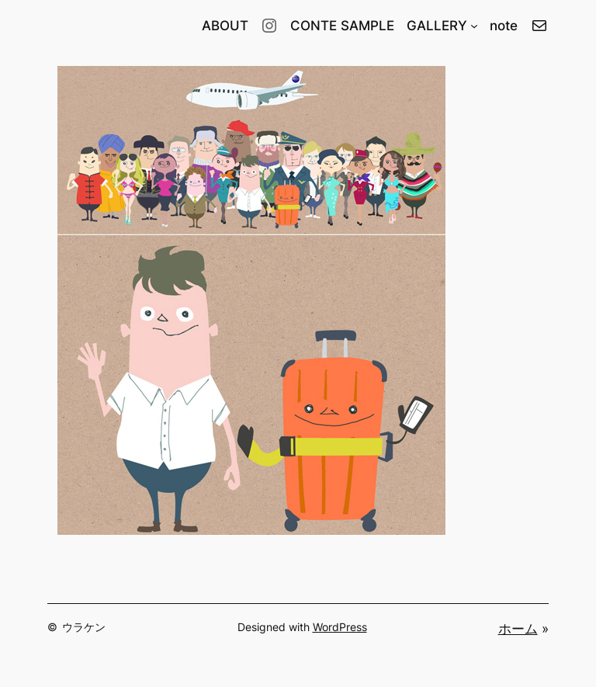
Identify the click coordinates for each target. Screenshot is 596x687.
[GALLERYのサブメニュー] (474, 25)
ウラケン (84, 626)
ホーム (518, 629)
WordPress (340, 626)
